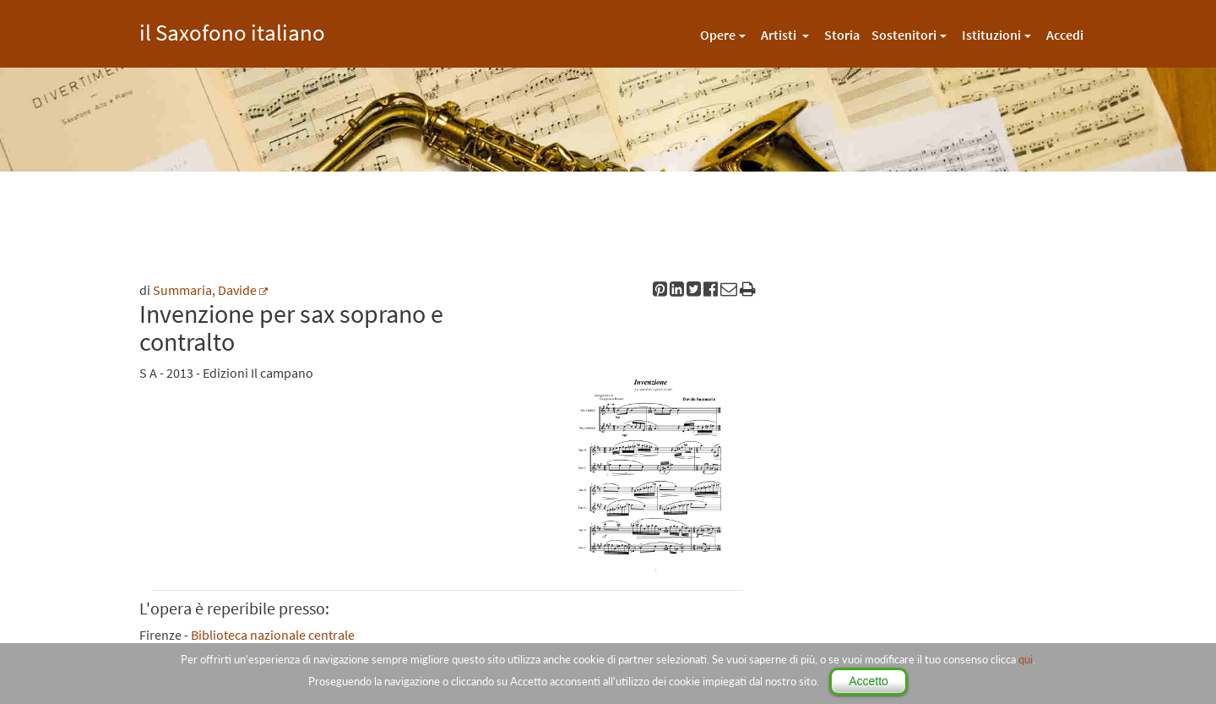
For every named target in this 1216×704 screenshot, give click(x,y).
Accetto (868, 681)
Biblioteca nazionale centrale (273, 634)
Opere (718, 34)
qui (1025, 659)
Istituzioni (991, 34)
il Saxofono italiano (232, 30)
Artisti (780, 34)
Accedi (1064, 34)
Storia (842, 34)
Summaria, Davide (205, 289)
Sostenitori (903, 34)
